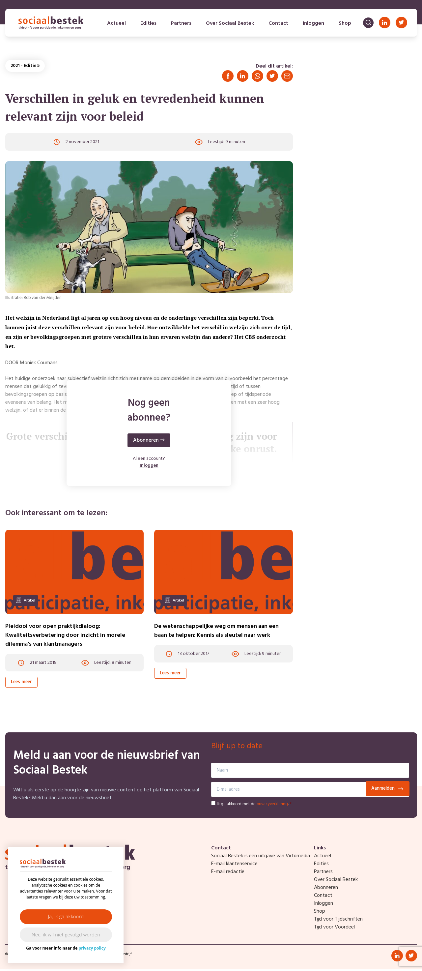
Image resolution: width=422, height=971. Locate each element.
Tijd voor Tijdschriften (338, 921)
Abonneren (326, 889)
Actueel (115, 25)
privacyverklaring (272, 805)
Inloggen (313, 25)
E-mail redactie (227, 873)
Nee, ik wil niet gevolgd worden (66, 934)
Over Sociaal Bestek (229, 25)
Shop (344, 25)
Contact (278, 25)
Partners (180, 25)
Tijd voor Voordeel (334, 929)
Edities (148, 25)
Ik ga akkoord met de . (254, 805)
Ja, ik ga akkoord (66, 916)
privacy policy (92, 948)
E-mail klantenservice (234, 865)
